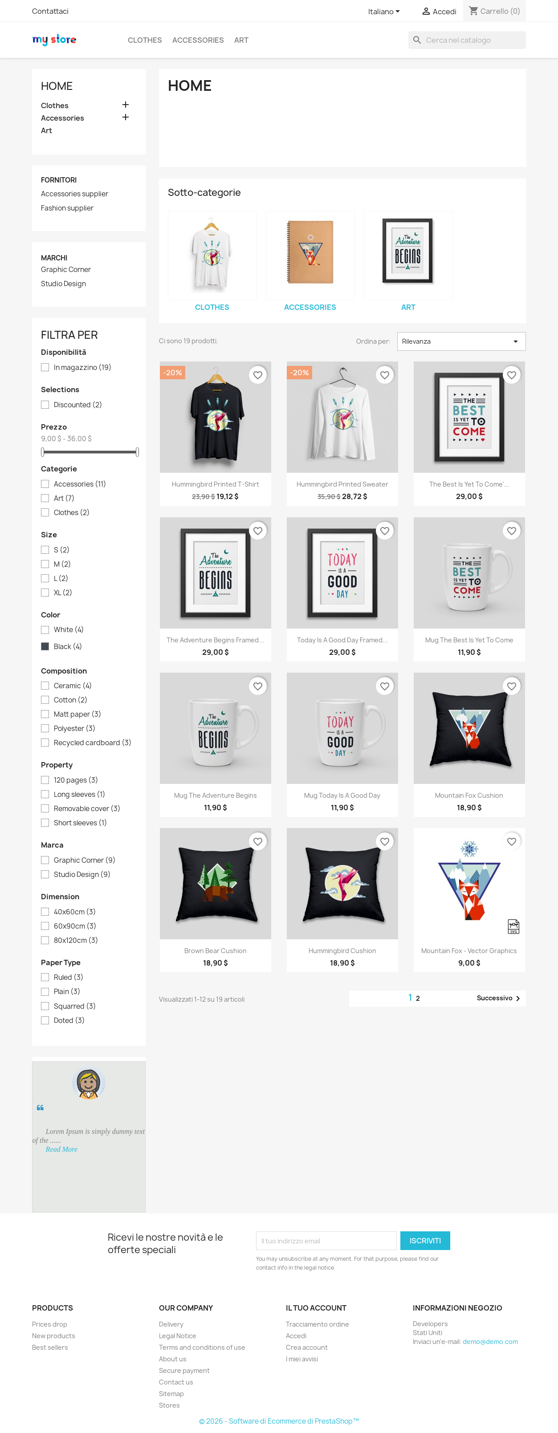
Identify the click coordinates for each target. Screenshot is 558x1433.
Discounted (78, 405)
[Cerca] (467, 40)
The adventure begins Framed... (215, 640)
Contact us (176, 1382)
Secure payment (184, 1370)
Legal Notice (177, 1336)
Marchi (54, 258)
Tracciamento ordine (317, 1324)
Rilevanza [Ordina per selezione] (461, 341)
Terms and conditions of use (202, 1347)
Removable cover (87, 808)
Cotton (71, 700)
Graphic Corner (66, 269)
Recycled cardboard (93, 743)
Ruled (69, 977)
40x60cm (75, 912)
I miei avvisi (302, 1359)
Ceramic (73, 686)
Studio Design (63, 284)
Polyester (75, 728)
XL (63, 593)
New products (53, 1336)
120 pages (76, 780)
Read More (61, 1149)
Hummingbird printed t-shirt (215, 484)
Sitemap (171, 1393)
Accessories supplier (74, 194)
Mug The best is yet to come (469, 640)
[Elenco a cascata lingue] (385, 12)
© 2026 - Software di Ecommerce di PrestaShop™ (279, 1421)
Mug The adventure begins (215, 795)
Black (68, 646)
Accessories (198, 40)
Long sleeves (80, 794)
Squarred (75, 1006)
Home (57, 85)
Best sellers (50, 1347)
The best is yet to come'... (469, 484)
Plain (67, 991)
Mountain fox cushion (469, 795)
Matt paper (78, 714)
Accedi (296, 1336)
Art (241, 40)
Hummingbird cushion (342, 950)
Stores (169, 1405)
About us (173, 1359)
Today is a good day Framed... (342, 640)
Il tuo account (316, 1308)
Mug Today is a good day (342, 795)
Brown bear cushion (215, 950)
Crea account (307, 1347)
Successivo (500, 998)
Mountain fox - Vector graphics (469, 950)
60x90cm (75, 926)
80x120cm (76, 940)
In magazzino (83, 367)
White (69, 629)
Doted (69, 1020)
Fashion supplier (67, 208)
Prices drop (49, 1324)
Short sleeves (80, 823)
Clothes (145, 40)
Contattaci (50, 11)
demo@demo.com (490, 1341)
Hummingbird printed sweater (342, 484)
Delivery (171, 1324)
